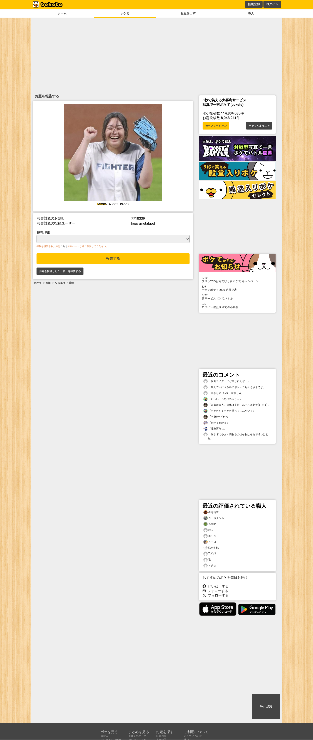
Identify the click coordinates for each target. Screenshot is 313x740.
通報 (71, 282)
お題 (48, 282)
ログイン (272, 4)
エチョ (209, 536)
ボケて (38, 282)
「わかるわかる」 (216, 423)
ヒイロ (209, 542)
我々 (208, 530)
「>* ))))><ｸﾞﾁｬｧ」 (216, 417)
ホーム (62, 13)
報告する (113, 258)
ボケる (125, 13)
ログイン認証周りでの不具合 (237, 305)
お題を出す (188, 13)
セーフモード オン (216, 125)
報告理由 (43, 232)
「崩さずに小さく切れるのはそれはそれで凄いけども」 (235, 436)
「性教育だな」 (214, 429)
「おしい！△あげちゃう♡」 (222, 399)
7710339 (59, 282)
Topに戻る (266, 706)
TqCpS (209, 554)
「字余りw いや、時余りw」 (223, 393)
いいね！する (216, 586)
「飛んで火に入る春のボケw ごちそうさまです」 (234, 387)
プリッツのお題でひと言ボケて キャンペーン (237, 279)
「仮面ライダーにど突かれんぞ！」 (226, 381)
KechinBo (211, 548)
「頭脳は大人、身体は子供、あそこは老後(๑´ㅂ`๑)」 (236, 405)
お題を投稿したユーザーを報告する (60, 271)
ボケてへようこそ (259, 125)
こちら (64, 246)
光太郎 (209, 524)
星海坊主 (211, 512)
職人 (251, 13)
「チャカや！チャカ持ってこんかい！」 (229, 411)
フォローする (215, 591)
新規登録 (254, 4)
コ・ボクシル (213, 518)
